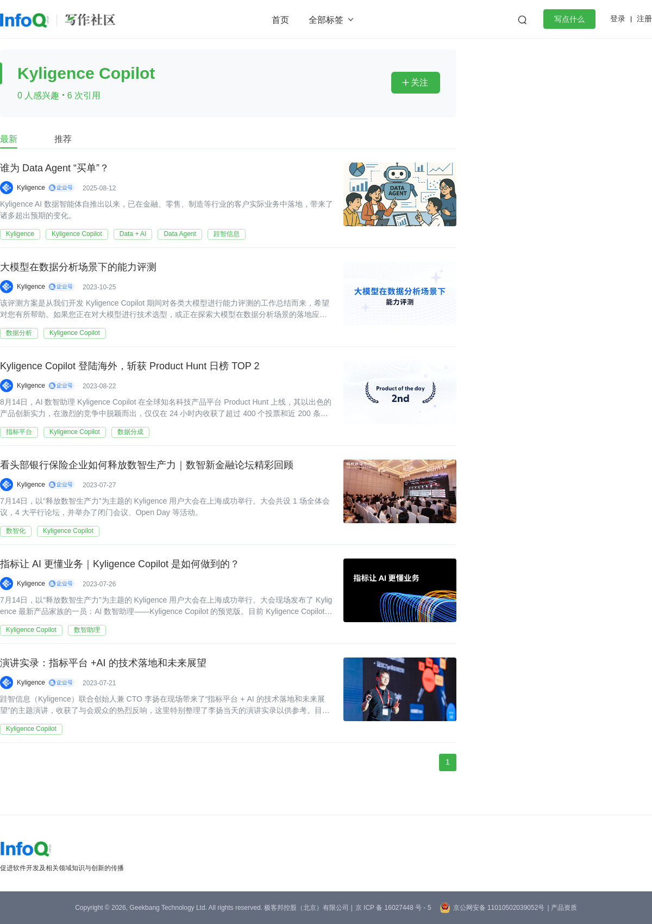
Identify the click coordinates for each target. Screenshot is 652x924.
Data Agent (180, 234)
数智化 (16, 531)
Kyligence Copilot (77, 234)
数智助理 (87, 630)
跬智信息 (227, 234)
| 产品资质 (561, 907)
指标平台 (19, 432)
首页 (280, 19)
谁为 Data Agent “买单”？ (54, 168)
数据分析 (19, 333)
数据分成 (130, 432)
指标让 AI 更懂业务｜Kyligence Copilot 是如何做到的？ (120, 564)
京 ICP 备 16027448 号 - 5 (393, 907)
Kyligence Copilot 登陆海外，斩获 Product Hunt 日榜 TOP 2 (130, 366)
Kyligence (31, 187)
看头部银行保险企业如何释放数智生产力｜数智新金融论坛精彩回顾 (146, 465)
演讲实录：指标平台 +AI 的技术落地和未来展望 (103, 663)
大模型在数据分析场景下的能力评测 (78, 267)
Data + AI (133, 234)
